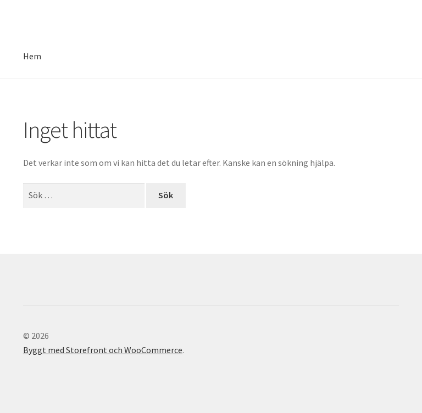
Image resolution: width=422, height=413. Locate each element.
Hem (32, 56)
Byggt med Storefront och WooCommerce (102, 349)
